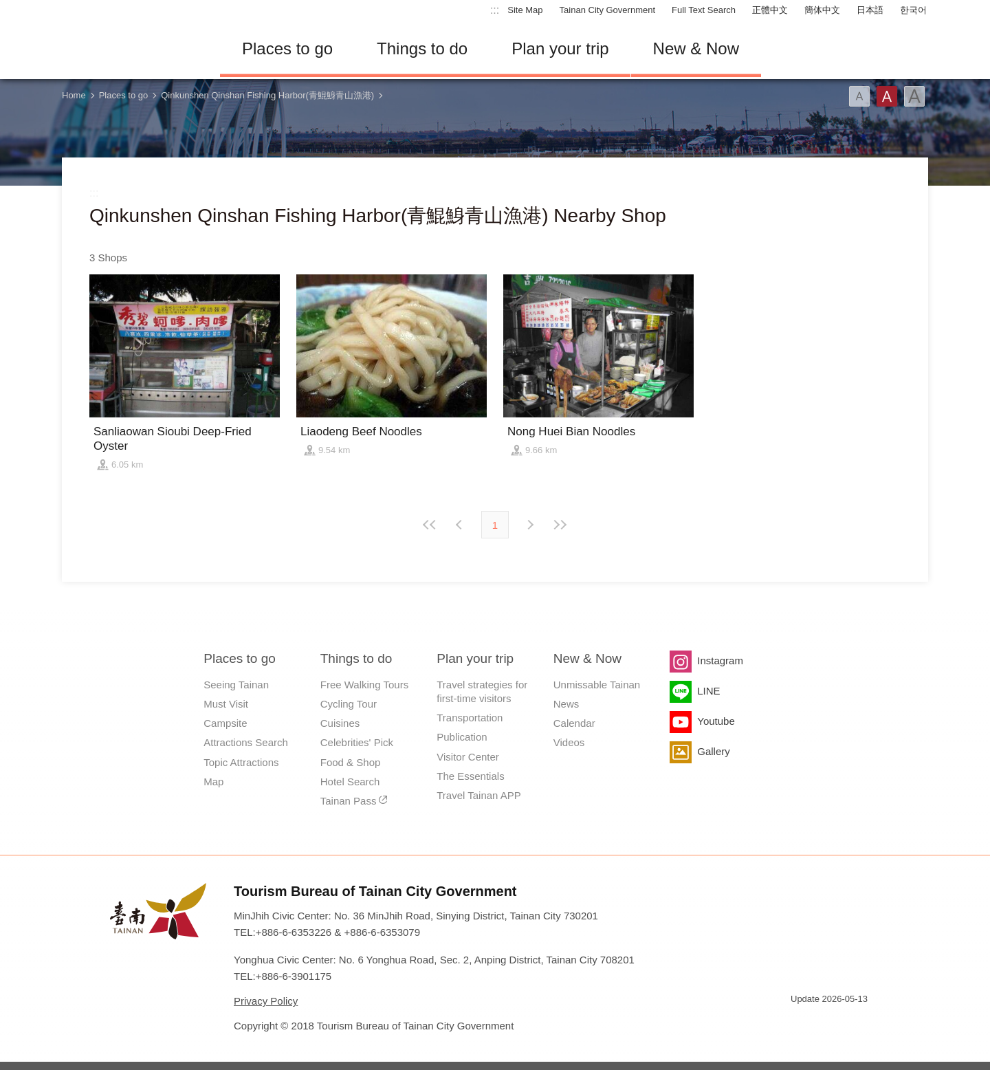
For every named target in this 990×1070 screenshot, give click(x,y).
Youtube (716, 721)
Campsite (225, 723)
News (566, 704)
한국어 (913, 10)
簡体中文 (822, 10)
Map (213, 781)
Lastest (559, 524)
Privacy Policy (266, 1001)
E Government (801, 1023)
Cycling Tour (348, 704)
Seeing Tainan (236, 684)
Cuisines (340, 723)
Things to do (422, 48)
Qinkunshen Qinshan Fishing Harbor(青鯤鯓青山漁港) (267, 95)
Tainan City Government (607, 10)
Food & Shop (350, 762)
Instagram (720, 660)
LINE (708, 691)
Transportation (470, 717)
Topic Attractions (241, 762)
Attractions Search (246, 742)
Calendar (574, 723)
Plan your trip (560, 48)
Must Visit (226, 704)
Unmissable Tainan (596, 684)
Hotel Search (350, 781)
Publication (462, 737)
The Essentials (470, 776)
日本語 (870, 10)
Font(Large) (914, 96)
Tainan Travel (130, 49)
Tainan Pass (348, 801)
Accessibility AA (850, 1023)
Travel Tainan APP (479, 795)
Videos (569, 742)
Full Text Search (704, 10)
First (430, 524)
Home (74, 95)
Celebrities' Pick (356, 742)
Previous (529, 524)
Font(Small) (859, 96)
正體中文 (770, 10)
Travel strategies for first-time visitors (482, 691)
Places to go (287, 48)
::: (494, 10)
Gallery (713, 751)
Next (460, 524)
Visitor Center (468, 757)
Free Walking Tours (364, 684)
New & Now (696, 48)
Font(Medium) (887, 96)
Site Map (524, 10)
